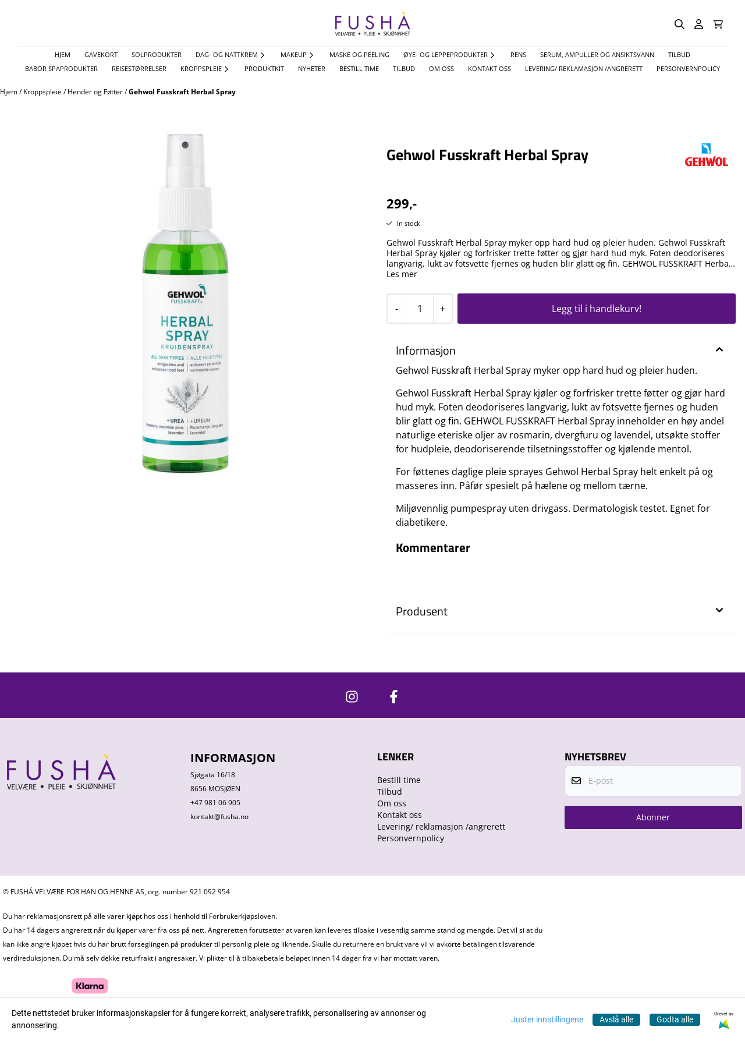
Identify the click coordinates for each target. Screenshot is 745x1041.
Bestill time (359, 68)
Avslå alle (616, 1019)
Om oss (441, 68)
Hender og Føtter (96, 92)
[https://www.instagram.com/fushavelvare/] (352, 697)
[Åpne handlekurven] (718, 24)
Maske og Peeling (359, 54)
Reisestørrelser (139, 68)
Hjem (9, 92)
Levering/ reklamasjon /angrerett (584, 68)
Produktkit (264, 68)
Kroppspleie (43, 92)
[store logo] (372, 24)
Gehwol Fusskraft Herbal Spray (182, 92)
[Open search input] (679, 24)
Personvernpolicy (688, 68)
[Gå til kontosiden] (698, 24)
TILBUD (679, 54)
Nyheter (311, 68)
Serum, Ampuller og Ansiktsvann (597, 54)
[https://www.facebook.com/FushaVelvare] (394, 697)
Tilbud (404, 68)
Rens (518, 54)
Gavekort (101, 54)
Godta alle (675, 1019)
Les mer (401, 274)
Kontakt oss (489, 68)
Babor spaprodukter (61, 68)
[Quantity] (419, 309)
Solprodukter (157, 54)
